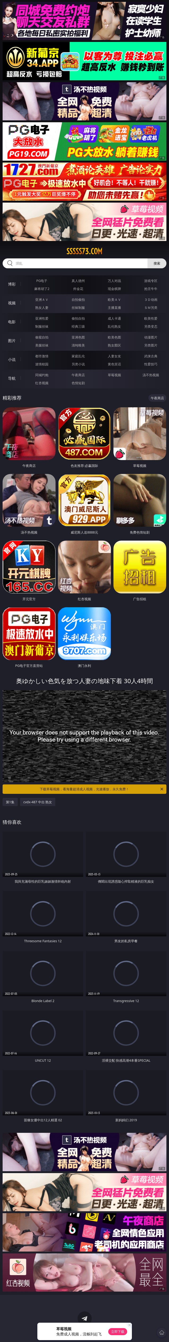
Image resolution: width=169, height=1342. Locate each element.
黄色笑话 (114, 364)
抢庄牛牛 (150, 288)
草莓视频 (114, 375)
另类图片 (150, 345)
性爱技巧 (150, 364)
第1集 (10, 802)
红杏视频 (41, 383)
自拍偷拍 (78, 299)
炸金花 (78, 288)
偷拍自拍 (78, 318)
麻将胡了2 (41, 288)
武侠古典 (150, 356)
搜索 (157, 263)
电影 (12, 321)
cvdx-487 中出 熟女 (37, 802)
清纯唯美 (78, 345)
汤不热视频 (151, 375)
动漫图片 (150, 337)
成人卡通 (114, 318)
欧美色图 (114, 337)
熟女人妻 (41, 307)
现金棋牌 (114, 288)
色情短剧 (78, 383)
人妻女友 (114, 356)
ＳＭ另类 (150, 307)
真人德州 (78, 280)
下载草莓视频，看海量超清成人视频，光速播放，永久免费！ (102, 789)
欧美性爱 (150, 318)
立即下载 (117, 1331)
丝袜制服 (78, 307)
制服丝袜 (41, 326)
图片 (12, 340)
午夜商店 (78, 375)
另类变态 (150, 326)
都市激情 (41, 356)
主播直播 (114, 307)
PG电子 (42, 280)
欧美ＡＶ (114, 299)
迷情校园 (41, 364)
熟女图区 (114, 345)
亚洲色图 (78, 337)
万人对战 (114, 280)
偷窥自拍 (41, 337)
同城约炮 (41, 375)
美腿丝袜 (41, 345)
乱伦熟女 (114, 326)
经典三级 (78, 326)
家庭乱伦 (78, 356)
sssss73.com (84, 251)
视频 (12, 303)
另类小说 (78, 364)
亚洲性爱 (41, 318)
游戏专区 (150, 280)
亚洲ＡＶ (41, 299)
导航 (12, 378)
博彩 (12, 284)
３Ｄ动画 (150, 299)
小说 (12, 359)
